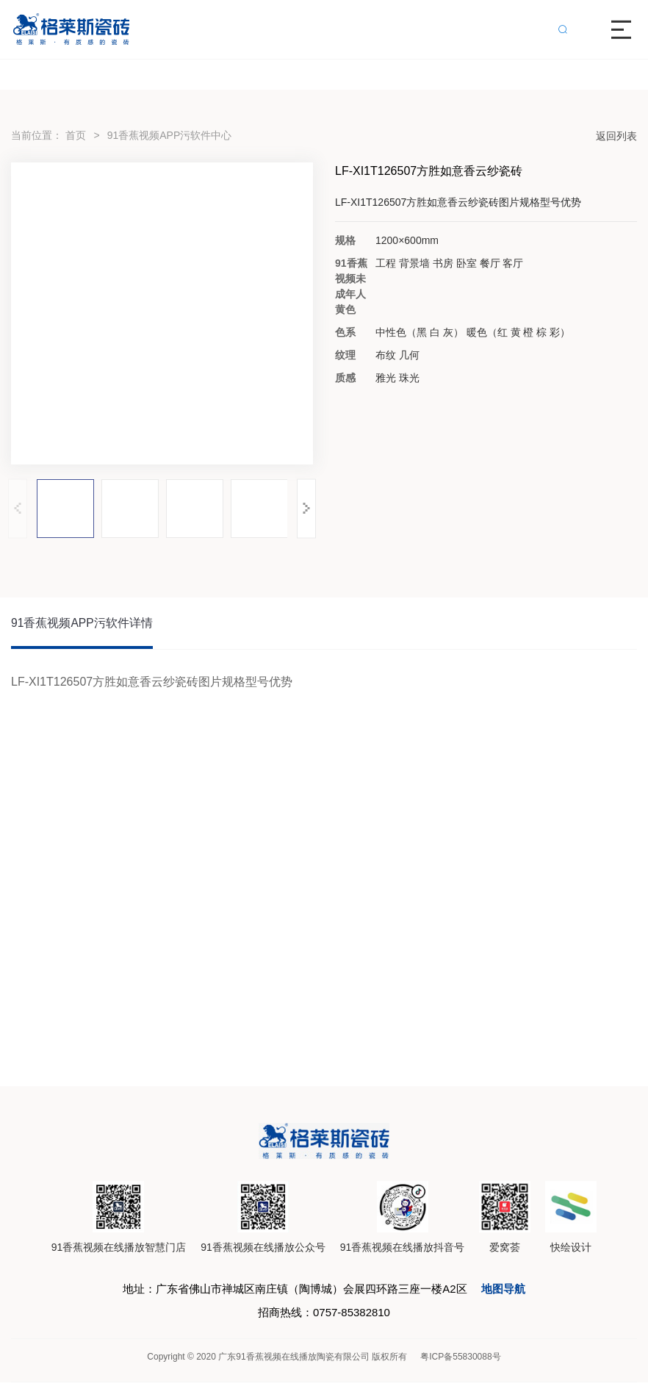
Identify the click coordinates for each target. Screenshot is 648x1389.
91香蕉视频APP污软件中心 (169, 135)
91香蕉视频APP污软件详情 (82, 624)
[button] (306, 508)
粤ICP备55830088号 (460, 1363)
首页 (75, 135)
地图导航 (515, 1292)
